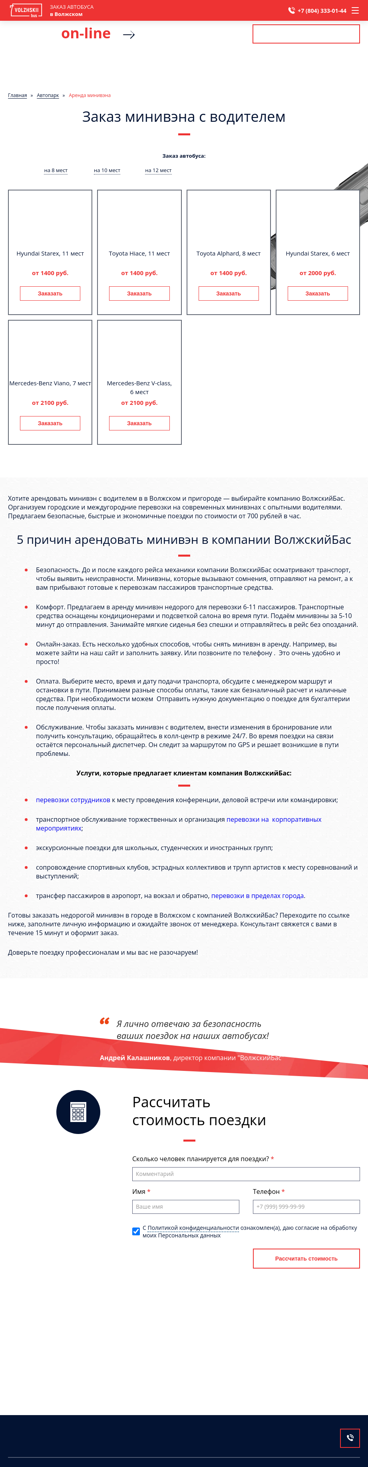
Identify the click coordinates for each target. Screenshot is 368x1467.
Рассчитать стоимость (306, 34)
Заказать (50, 293)
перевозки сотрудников (73, 799)
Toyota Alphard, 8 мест (229, 253)
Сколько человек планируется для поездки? (201, 1158)
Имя (139, 1191)
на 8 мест (56, 170)
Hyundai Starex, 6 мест (318, 253)
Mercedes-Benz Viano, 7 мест (50, 383)
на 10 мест (107, 170)
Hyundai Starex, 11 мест (50, 253)
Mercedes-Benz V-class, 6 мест (139, 387)
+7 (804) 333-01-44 (322, 10)
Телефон (267, 1191)
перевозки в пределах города (257, 895)
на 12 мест (158, 170)
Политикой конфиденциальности (193, 1227)
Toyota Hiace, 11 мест (139, 253)
